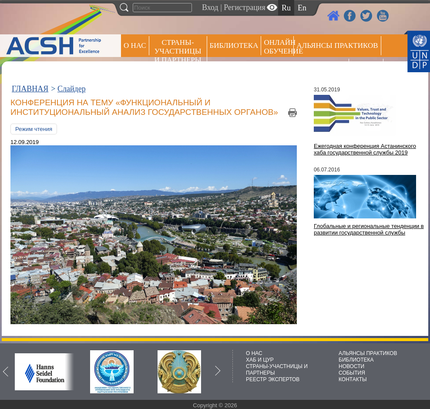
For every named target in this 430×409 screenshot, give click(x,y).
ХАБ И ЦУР (260, 360)
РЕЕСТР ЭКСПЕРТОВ (367, 69)
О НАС (135, 45)
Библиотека (234, 45)
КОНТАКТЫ (353, 379)
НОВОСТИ (351, 366)
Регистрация (244, 7)
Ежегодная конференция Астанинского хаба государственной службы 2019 (365, 149)
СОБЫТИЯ (352, 373)
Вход (210, 7)
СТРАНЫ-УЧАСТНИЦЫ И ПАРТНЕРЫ (178, 51)
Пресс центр (321, 68)
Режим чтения (33, 129)
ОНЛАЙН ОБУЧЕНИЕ (279, 46)
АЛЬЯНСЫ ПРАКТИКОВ (368, 353)
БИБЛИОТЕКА (356, 360)
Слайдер (71, 88)
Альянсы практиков (337, 45)
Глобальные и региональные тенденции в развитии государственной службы (369, 229)
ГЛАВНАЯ (30, 88)
